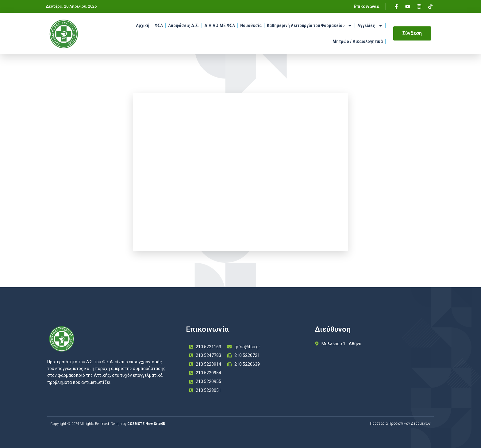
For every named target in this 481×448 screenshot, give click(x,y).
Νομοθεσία (251, 25)
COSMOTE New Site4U (146, 423)
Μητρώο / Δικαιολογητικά (358, 41)
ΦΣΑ (159, 25)
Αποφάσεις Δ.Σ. (183, 25)
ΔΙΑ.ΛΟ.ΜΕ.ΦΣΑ (219, 25)
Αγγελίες (370, 25)
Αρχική (142, 25)
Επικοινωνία (366, 6)
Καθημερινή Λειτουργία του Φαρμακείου (309, 25)
